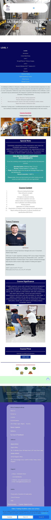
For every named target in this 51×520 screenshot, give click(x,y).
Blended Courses (25, 81)
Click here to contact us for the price (25, 353)
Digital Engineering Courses (25, 76)
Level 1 (25, 58)
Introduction (25, 53)
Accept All (41, 517)
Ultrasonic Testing (25, 74)
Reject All (25, 517)
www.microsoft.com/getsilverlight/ (30, 172)
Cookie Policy (44, 513)
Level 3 (25, 68)
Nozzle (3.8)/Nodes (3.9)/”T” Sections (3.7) (25, 66)
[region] (25, 513)
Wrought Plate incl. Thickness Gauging (25, 61)
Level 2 (25, 63)
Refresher (25, 71)
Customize (9, 517)
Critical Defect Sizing (25, 56)
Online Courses (25, 79)
